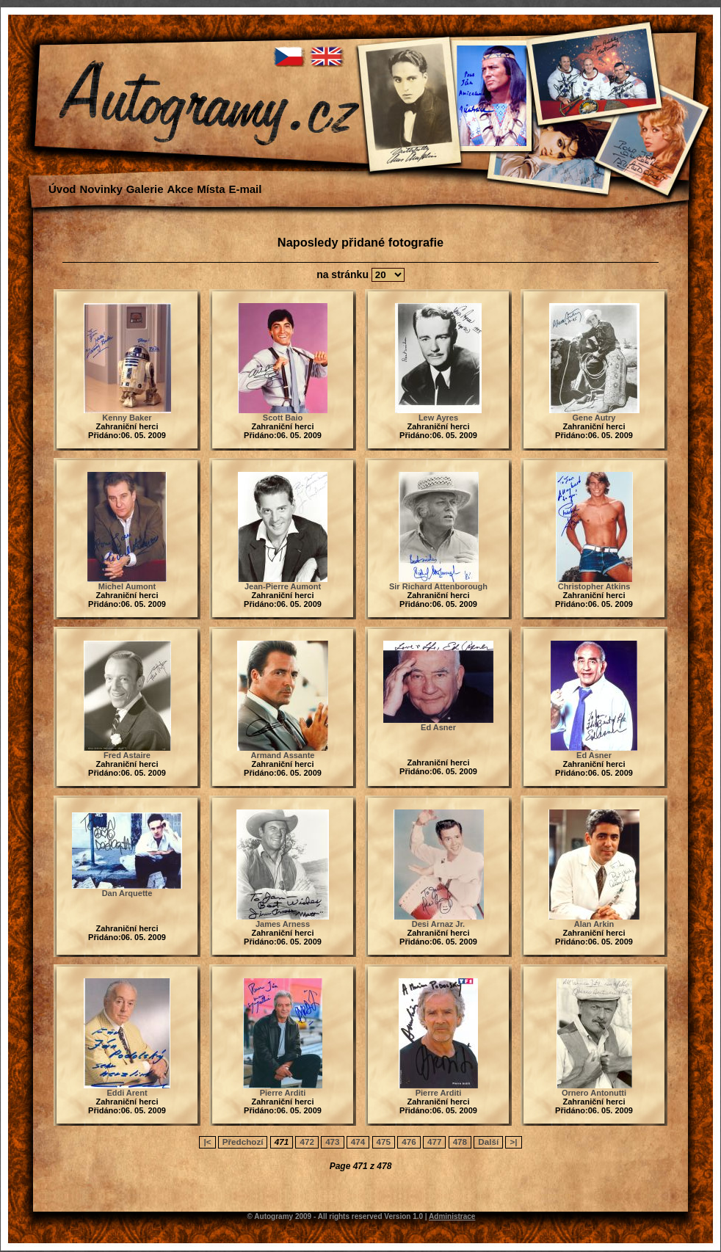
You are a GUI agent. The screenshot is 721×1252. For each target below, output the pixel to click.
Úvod (62, 189)
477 (434, 1141)
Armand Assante (282, 755)
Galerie (145, 189)
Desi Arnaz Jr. (438, 924)
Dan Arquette (127, 893)
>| (513, 1141)
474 (358, 1141)
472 (307, 1141)
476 (409, 1141)
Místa (211, 189)
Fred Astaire (127, 755)
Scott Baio (282, 417)
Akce (180, 189)
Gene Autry (594, 417)
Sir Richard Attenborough (438, 586)
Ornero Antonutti (594, 1092)
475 (384, 1141)
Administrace (452, 1216)
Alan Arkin (594, 924)
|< (207, 1141)
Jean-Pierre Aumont (282, 586)
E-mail (244, 189)
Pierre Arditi (283, 1092)
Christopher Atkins (594, 586)
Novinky (100, 189)
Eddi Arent (126, 1092)
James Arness (283, 924)
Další (488, 1141)
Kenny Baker (126, 417)
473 (332, 1141)
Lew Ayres (438, 417)
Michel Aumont (127, 586)
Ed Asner (438, 727)
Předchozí (243, 1141)
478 (460, 1141)
